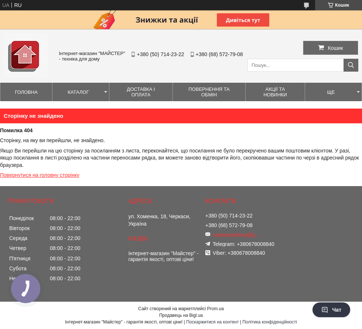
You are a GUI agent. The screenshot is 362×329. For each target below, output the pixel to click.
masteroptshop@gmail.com (238, 235)
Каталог (78, 92)
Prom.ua (215, 308)
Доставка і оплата (141, 91)
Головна (26, 92)
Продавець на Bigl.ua (181, 315)
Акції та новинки (275, 91)
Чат (331, 309)
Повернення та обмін (208, 91)
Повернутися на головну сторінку (39, 175)
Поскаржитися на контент (212, 322)
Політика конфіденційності (269, 322)
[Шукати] (351, 65)
